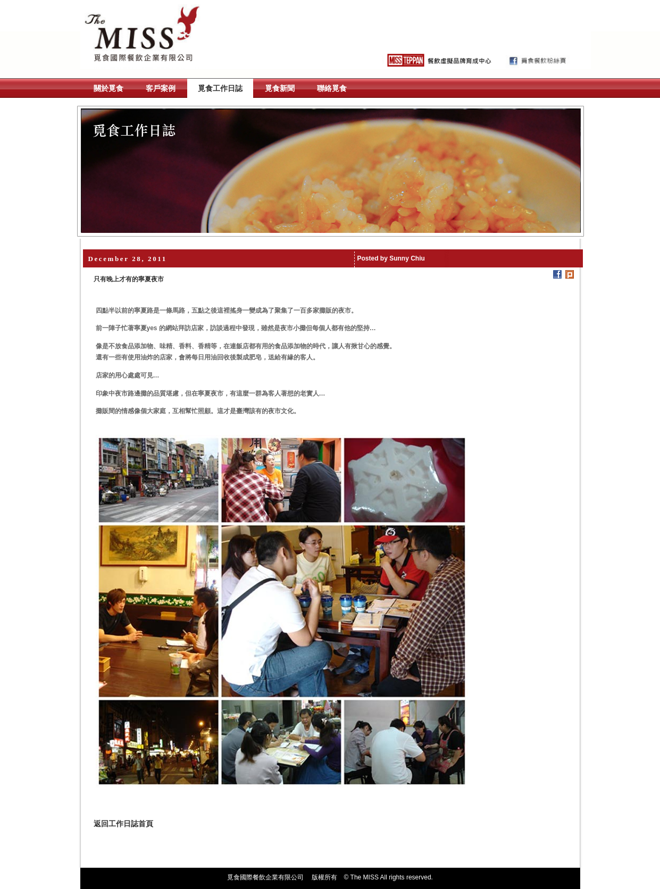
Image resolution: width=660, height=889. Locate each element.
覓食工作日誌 (220, 89)
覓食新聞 (280, 89)
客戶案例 (161, 89)
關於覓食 (108, 89)
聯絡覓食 (332, 89)
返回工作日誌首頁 (123, 823)
